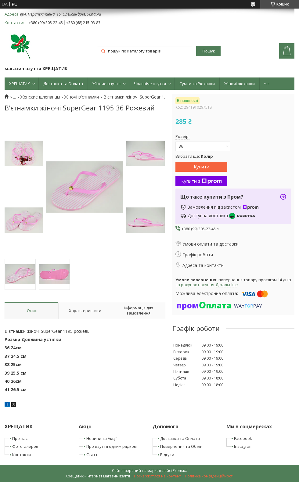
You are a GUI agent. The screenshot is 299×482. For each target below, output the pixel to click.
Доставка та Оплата (63, 83)
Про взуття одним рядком (111, 446)
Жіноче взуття (106, 83)
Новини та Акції (101, 438)
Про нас (19, 438)
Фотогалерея (25, 446)
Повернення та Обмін (181, 446)
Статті (92, 454)
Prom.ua (180, 470)
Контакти (21, 454)
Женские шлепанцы (40, 97)
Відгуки (167, 454)
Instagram (243, 446)
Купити (201, 167)
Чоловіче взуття (150, 83)
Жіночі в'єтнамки (81, 97)
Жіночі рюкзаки (239, 83)
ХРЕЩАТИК (19, 83)
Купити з (201, 181)
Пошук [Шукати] (208, 51)
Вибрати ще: (194, 156)
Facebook (243, 438)
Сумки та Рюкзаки (197, 83)
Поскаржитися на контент (157, 476)
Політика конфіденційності (209, 476)
